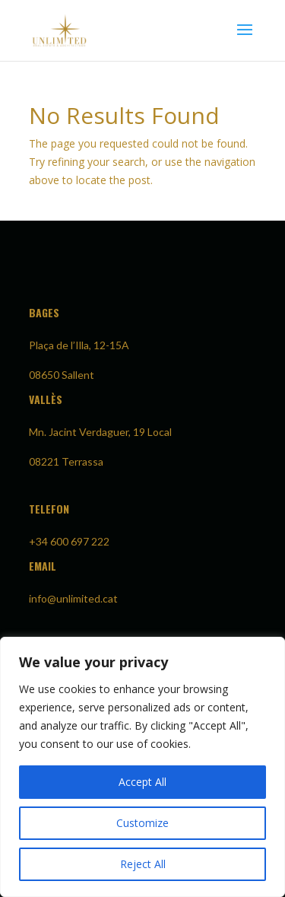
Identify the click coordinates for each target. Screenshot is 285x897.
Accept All (142, 782)
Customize (142, 823)
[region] (142, 767)
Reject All (143, 864)
